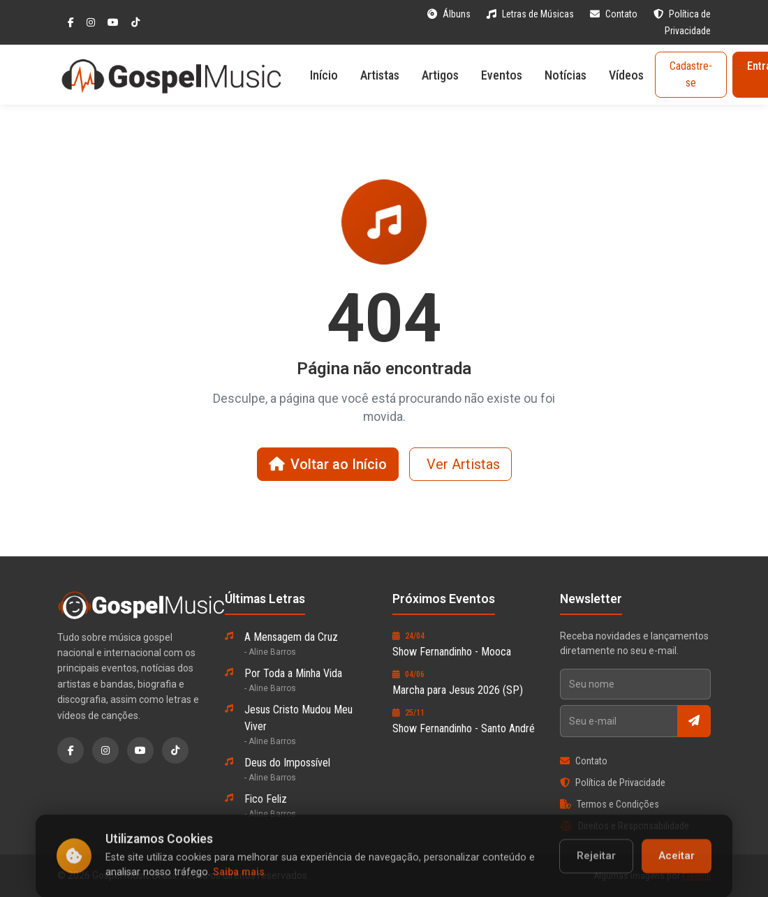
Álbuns (450, 14)
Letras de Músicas (531, 14)
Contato (615, 14)
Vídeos (626, 75)
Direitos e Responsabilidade (624, 825)
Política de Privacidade (612, 782)
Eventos (501, 75)
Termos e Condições (609, 804)
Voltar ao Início (328, 464)
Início (324, 75)
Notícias (565, 75)
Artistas (379, 75)
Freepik (696, 876)
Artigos (440, 75)
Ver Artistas (463, 464)
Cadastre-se (691, 74)
